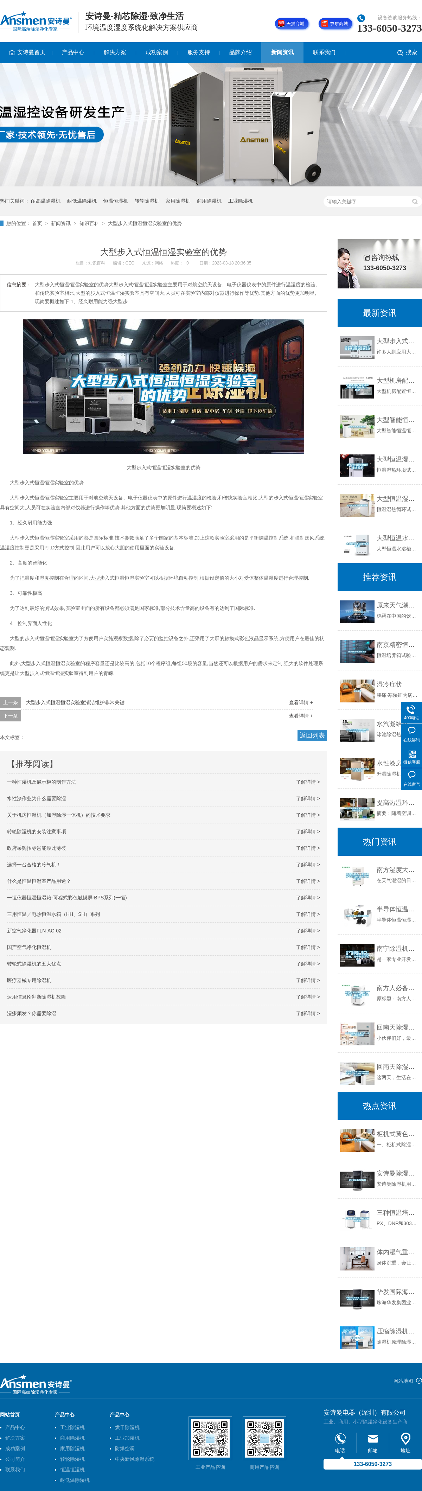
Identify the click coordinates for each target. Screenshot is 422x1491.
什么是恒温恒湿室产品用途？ (39, 881)
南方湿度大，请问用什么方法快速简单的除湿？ (397, 869)
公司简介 (15, 1459)
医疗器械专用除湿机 (29, 980)
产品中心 (73, 52)
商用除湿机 (209, 201)
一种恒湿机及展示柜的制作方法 (41, 782)
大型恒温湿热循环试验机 (397, 498)
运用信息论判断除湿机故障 (36, 997)
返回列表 (312, 735)
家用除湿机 (178, 201)
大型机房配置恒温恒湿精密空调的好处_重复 (397, 380)
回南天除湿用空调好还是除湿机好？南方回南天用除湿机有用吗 (397, 1066)
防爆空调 (125, 1448)
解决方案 (115, 52)
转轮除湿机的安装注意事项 (36, 831)
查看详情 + (301, 702)
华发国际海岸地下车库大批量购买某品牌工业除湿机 (397, 1291)
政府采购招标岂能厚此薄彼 (36, 848)
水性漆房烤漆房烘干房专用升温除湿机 (397, 763)
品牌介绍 (240, 52)
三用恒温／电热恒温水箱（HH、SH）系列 (53, 914)
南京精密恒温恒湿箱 (397, 644)
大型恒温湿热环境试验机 (397, 459)
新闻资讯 (282, 52)
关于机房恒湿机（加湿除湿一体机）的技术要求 (58, 815)
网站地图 (403, 1381)
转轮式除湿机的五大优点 (34, 964)
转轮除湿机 (147, 201)
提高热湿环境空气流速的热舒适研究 (397, 802)
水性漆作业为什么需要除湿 (36, 798)
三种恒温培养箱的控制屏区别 (397, 1212)
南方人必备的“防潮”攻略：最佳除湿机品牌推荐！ (397, 988)
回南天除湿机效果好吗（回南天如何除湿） (397, 1027)
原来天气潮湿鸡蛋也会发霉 (397, 605)
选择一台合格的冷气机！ (34, 864)
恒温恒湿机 (115, 201)
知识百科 (89, 223)
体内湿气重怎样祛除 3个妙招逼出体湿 (397, 1252)
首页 (37, 223)
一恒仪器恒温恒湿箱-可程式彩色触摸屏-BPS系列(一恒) (67, 897)
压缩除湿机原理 (397, 1331)
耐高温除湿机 (45, 201)
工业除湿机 (240, 201)
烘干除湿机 (127, 1427)
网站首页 (10, 1414)
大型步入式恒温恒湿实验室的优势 (145, 223)
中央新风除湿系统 (134, 1459)
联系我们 (324, 52)
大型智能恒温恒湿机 (397, 419)
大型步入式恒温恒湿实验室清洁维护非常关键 (75, 702)
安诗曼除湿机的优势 (397, 1173)
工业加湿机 (127, 1438)
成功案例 (157, 52)
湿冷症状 (389, 684)
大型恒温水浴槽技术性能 (397, 538)
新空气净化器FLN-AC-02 (34, 931)
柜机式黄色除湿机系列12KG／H (397, 1134)
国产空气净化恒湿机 (29, 947)
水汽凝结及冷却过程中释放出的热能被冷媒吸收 (397, 723)
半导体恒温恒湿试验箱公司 (397, 909)
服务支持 (198, 52)
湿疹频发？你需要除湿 (31, 1013)
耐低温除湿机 (82, 201)
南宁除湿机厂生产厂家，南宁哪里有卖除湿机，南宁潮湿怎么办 (397, 948)
